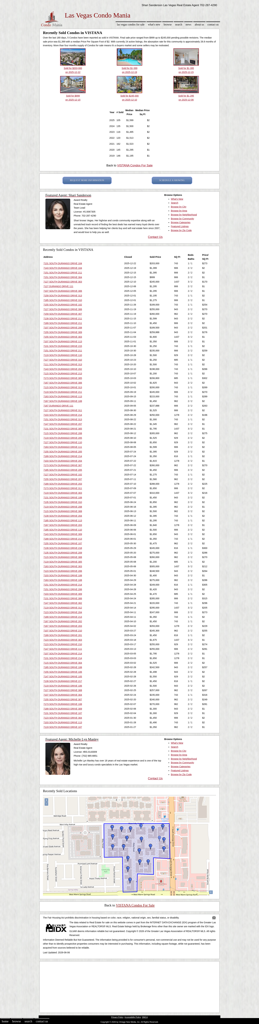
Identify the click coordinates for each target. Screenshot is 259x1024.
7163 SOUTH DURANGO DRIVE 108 (62, 580)
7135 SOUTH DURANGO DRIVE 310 (62, 502)
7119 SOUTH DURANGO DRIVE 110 (62, 355)
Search (178, 24)
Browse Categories (180, 222)
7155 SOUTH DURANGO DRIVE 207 (62, 479)
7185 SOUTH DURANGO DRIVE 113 (62, 520)
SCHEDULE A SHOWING (172, 180)
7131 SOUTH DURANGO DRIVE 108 (62, 497)
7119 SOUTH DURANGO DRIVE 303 (62, 493)
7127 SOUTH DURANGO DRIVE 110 (62, 442)
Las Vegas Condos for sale (131, 24)
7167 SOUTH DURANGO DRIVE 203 (62, 525)
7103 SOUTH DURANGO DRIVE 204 (62, 461)
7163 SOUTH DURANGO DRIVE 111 (62, 447)
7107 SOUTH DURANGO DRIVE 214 (62, 653)
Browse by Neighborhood (184, 214)
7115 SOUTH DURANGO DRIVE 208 (62, 433)
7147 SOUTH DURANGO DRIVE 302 (62, 603)
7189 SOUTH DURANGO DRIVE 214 (62, 456)
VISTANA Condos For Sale (135, 165)
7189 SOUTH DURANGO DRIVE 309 (62, 708)
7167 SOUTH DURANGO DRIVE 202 (62, 621)
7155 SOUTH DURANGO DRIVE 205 (62, 451)
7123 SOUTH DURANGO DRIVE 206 (62, 571)
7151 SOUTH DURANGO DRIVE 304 (62, 277)
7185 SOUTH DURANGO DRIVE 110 (62, 529)
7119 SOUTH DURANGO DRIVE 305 (62, 561)
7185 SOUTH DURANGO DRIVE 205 (62, 470)
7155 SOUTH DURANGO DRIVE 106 (62, 672)
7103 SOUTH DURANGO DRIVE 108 (62, 575)
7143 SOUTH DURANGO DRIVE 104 (62, 268)
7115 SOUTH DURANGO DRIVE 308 (62, 511)
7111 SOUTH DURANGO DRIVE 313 (62, 364)
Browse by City (178, 206)
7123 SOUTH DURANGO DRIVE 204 (62, 612)
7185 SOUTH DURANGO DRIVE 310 (62, 300)
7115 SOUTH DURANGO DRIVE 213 (62, 373)
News (188, 24)
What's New (154, 24)
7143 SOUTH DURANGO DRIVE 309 (62, 534)
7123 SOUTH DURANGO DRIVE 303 (62, 640)
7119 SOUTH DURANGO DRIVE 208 (62, 506)
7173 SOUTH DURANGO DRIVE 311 (62, 488)
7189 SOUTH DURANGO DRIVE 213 (62, 539)
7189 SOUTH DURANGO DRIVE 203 (62, 484)
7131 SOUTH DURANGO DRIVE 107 (62, 713)
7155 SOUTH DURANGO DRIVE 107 (62, 543)
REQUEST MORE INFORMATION (87, 180)
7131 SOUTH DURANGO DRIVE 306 (62, 598)
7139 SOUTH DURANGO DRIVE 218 (62, 548)
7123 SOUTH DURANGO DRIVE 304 (62, 718)
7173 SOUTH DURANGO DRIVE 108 (62, 704)
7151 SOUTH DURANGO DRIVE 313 (62, 419)
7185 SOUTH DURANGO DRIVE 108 (62, 667)
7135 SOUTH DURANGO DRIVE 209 (62, 552)
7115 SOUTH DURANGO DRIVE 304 (62, 663)
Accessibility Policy (132, 1017)
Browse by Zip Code (181, 230)
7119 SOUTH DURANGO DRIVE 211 (62, 392)
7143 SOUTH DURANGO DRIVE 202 (62, 369)
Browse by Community (182, 218)
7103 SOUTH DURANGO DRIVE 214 (62, 415)
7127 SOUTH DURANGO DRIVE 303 (62, 281)
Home (5, 1021)
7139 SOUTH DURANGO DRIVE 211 (62, 318)
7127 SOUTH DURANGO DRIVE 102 (62, 474)
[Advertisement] (129, 986)
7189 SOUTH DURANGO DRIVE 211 (62, 323)
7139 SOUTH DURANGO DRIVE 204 (62, 516)
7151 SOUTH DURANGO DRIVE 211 (62, 272)
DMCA (145, 1017)
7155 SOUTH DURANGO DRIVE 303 (62, 337)
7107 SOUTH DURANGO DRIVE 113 (62, 341)
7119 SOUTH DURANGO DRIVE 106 (62, 685)
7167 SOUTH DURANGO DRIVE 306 (62, 382)
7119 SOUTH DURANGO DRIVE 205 (62, 438)
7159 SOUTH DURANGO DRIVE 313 (62, 295)
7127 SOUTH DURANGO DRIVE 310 (62, 360)
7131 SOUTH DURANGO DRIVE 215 (62, 346)
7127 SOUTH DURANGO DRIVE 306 (62, 309)
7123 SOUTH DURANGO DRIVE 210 (62, 644)
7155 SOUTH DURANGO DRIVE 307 (62, 699)
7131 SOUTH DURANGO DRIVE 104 (62, 263)
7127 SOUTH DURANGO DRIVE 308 (62, 690)
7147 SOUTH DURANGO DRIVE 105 (62, 676)
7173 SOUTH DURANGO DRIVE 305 (62, 378)
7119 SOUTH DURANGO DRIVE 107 (62, 727)
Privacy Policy (117, 1017)
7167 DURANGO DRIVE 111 (58, 405)
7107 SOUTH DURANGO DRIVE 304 (62, 695)
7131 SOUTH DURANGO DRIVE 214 (62, 658)
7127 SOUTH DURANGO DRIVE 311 (62, 410)
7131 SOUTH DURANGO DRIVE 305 (62, 428)
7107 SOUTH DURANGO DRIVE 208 (62, 327)
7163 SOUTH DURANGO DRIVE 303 (62, 566)
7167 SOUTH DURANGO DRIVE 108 (62, 401)
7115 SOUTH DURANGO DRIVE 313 (62, 387)
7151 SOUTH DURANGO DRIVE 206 (62, 589)
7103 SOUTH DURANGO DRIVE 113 (62, 722)
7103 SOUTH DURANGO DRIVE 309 (62, 594)
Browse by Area (179, 210)
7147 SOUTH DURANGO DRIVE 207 (62, 424)
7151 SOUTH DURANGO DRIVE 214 (62, 584)
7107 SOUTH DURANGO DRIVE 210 (62, 630)
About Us (199, 24)
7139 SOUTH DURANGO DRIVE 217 (62, 681)
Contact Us (213, 24)
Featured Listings (180, 226)
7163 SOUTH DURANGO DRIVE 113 (62, 396)
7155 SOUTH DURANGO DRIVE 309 (62, 332)
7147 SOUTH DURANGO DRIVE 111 (62, 649)
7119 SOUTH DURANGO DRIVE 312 (62, 607)
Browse (168, 24)
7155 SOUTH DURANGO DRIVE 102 (62, 304)
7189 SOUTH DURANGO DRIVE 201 (62, 635)
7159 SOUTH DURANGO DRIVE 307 (62, 314)
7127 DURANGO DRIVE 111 (58, 286)
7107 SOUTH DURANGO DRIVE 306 (62, 291)
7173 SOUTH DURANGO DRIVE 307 (62, 465)
